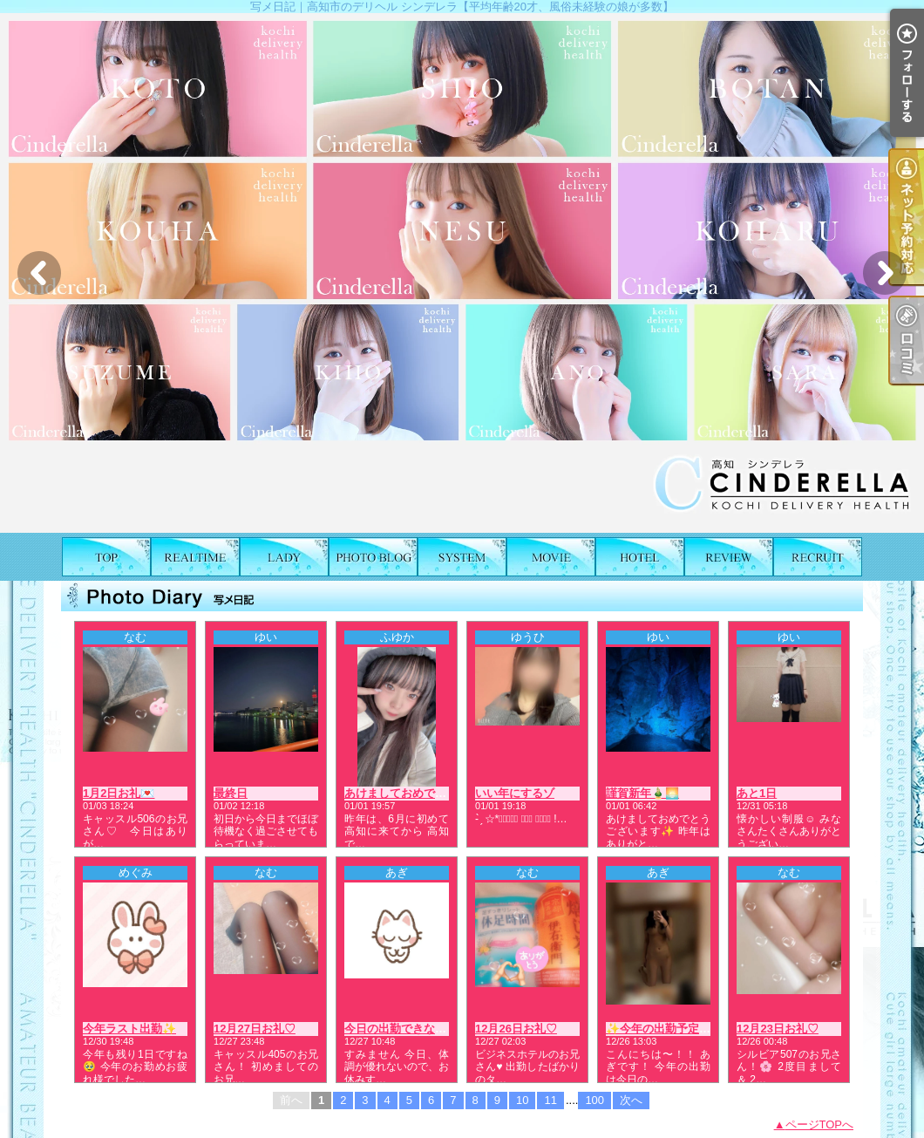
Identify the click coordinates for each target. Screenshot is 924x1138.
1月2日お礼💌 (118, 793)
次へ (631, 1100)
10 (522, 1100)
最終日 (231, 793)
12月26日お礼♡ (516, 1028)
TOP (106, 556)
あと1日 (757, 793)
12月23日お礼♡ (778, 1028)
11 (550, 1100)
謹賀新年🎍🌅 (642, 793)
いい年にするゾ (514, 793)
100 (594, 1100)
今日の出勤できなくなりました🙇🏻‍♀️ (430, 1028)
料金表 (462, 556)
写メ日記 (373, 556)
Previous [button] (39, 273)
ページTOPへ (819, 1124)
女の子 (284, 556)
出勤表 (195, 556)
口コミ (728, 556)
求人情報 (817, 556)
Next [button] (885, 273)
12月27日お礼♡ (255, 1028)
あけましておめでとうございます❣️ (436, 793)
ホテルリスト (639, 556)
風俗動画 (550, 556)
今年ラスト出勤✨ (129, 1028)
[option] (462, 273)
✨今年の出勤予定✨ (659, 1028)
